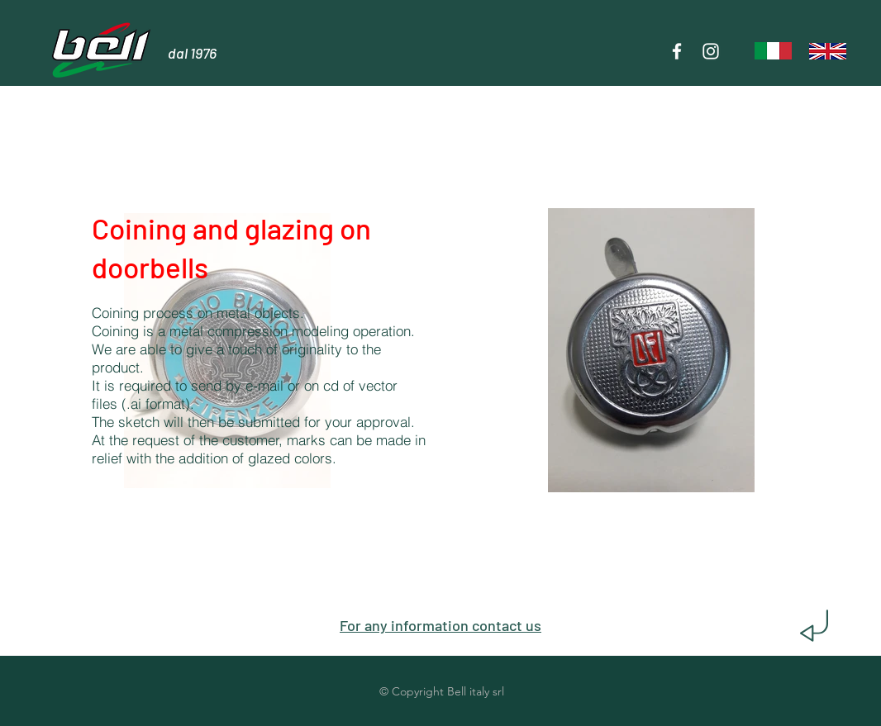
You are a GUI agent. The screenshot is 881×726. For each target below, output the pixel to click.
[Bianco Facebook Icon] (677, 51)
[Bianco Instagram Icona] (710, 51)
